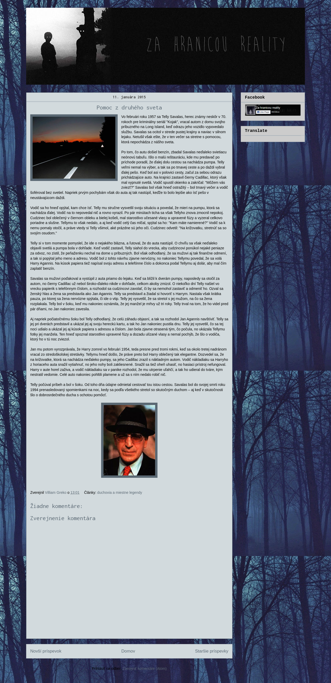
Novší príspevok (45, 651)
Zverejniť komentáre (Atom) (145, 668)
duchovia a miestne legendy (119, 492)
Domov (128, 651)
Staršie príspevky (211, 651)
